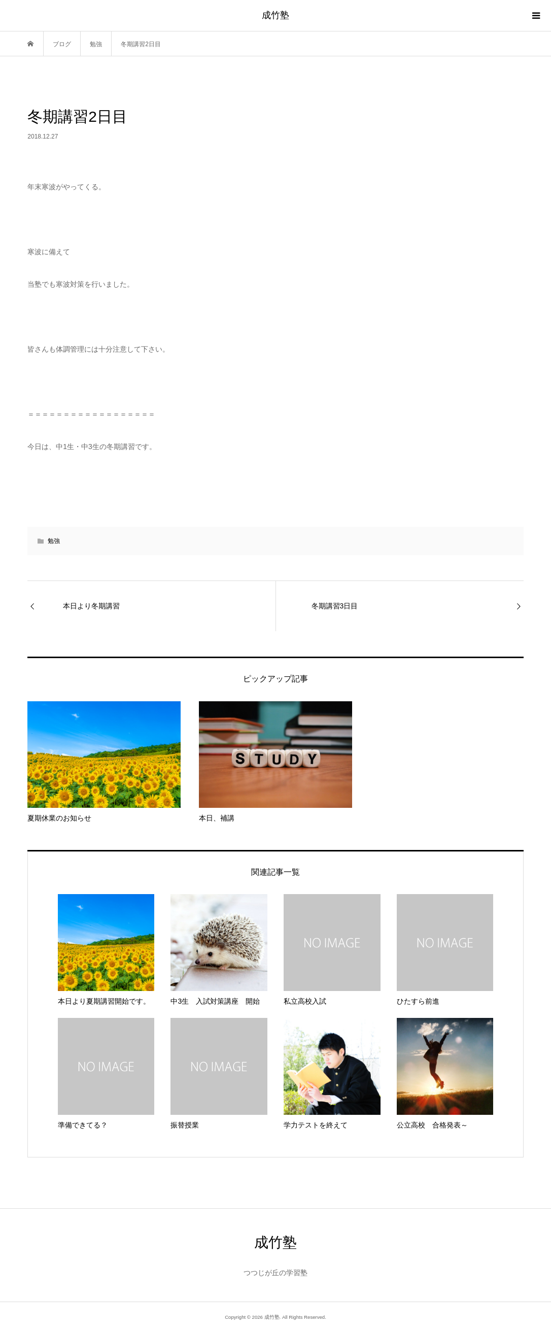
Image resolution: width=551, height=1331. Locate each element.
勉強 (54, 540)
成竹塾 (275, 15)
